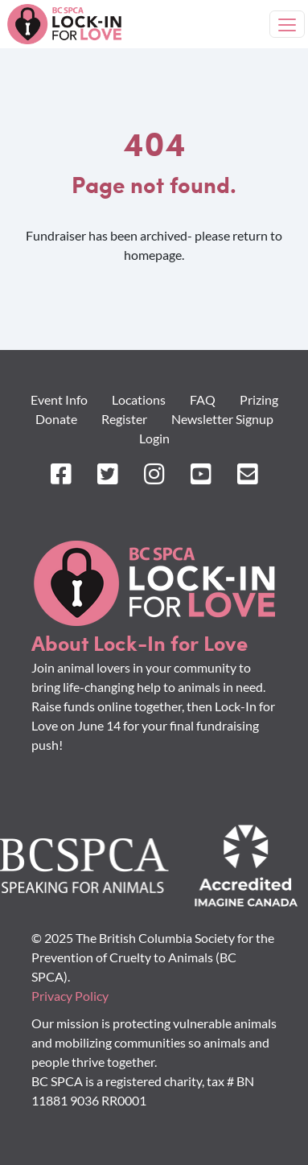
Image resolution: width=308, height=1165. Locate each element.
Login (154, 438)
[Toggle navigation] (287, 24)
